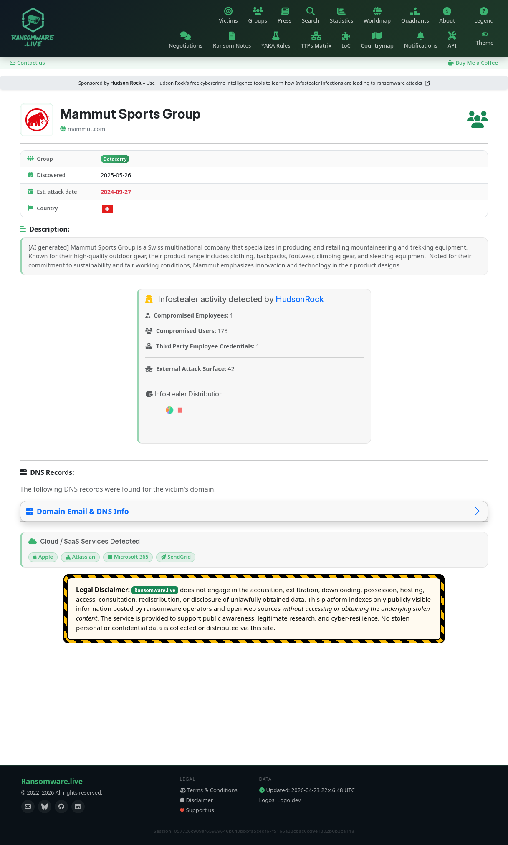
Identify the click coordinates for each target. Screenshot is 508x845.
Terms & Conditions (209, 790)
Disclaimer (196, 800)
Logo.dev (289, 800)
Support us (197, 810)
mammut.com (82, 129)
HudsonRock (299, 299)
